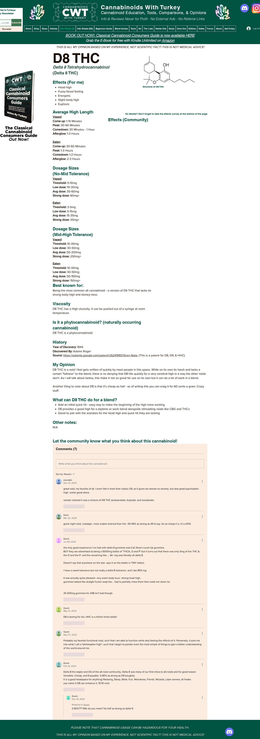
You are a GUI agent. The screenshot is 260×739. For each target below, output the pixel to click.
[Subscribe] (16, 22)
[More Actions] (202, 481)
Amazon (168, 40)
